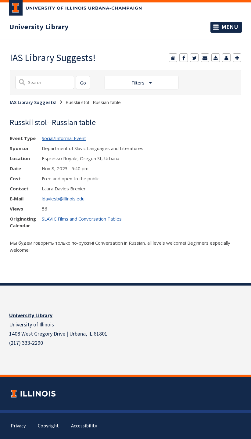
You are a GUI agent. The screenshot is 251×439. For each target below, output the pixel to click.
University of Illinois (31, 325)
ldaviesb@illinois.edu (63, 199)
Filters (138, 83)
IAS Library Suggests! (33, 102)
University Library (39, 27)
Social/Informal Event (64, 138)
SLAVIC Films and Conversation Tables (82, 219)
